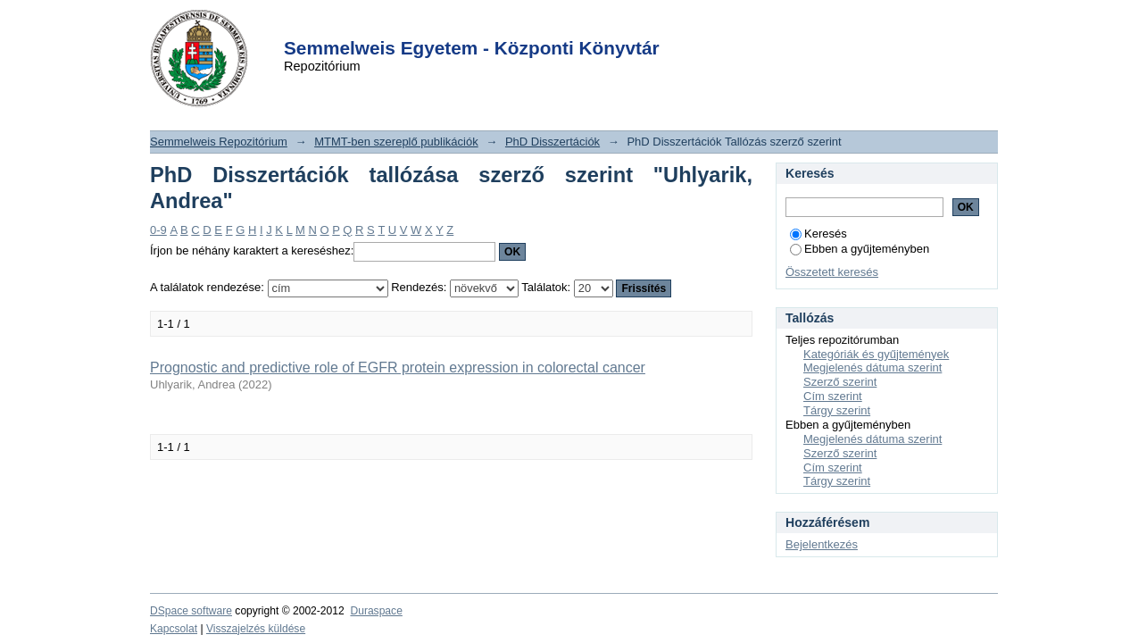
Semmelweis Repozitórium (218, 141)
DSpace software (191, 611)
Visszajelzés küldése (255, 628)
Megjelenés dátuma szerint (872, 367)
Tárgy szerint (836, 410)
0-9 (158, 230)
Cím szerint (832, 396)
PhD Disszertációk (552, 141)
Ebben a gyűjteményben (859, 248)
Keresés (818, 233)
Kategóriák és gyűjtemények (876, 354)
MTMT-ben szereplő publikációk (396, 141)
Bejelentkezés (821, 544)
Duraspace (376, 611)
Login (533, 25)
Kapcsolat (173, 628)
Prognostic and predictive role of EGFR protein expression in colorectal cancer (397, 367)
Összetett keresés (831, 272)
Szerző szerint (840, 381)
